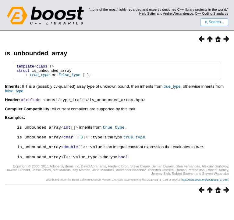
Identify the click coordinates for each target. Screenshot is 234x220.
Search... (214, 22)
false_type (69, 77)
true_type (40, 77)
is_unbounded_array (36, 53)
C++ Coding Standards (211, 13)
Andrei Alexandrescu (178, 13)
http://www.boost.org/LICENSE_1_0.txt (204, 180)
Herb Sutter (147, 13)
